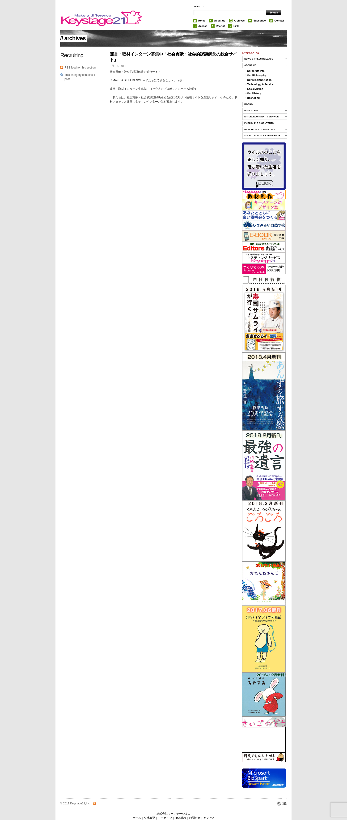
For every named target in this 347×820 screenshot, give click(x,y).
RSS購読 (180, 818)
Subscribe (259, 20)
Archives (239, 20)
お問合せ (194, 818)
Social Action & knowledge (262, 135)
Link (236, 26)
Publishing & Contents (259, 123)
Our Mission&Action (259, 79)
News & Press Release (258, 58)
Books (248, 104)
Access (202, 26)
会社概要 (149, 818)
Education (251, 110)
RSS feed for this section (80, 67)
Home (201, 20)
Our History (254, 93)
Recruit (220, 26)
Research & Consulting (259, 129)
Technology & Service (260, 84)
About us (219, 20)
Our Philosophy (256, 75)
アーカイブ (165, 818)
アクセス (209, 818)
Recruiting (253, 97)
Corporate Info (256, 70)
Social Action (255, 88)
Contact (279, 20)
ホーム (136, 818)
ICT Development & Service (261, 116)
